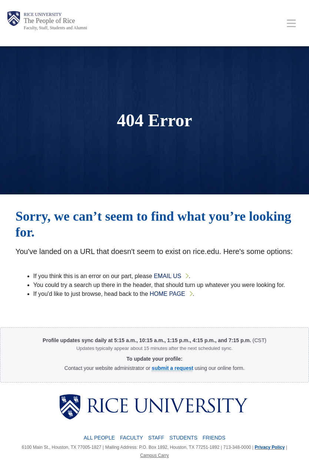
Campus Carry (154, 455)
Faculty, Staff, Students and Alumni (55, 27)
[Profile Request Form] (172, 368)
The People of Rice (49, 20)
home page (167, 294)
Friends (214, 438)
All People (99, 438)
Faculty (131, 438)
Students (183, 438)
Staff (156, 438)
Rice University (43, 14)
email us (167, 276)
